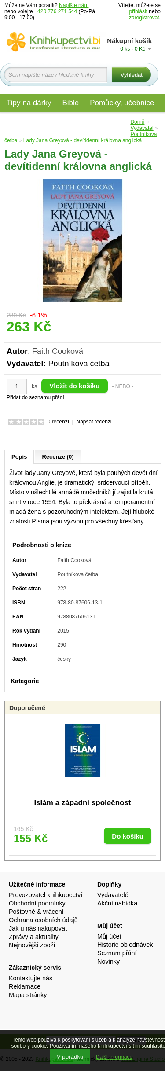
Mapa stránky (28, 994)
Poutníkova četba (78, 363)
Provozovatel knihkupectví (45, 894)
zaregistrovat (144, 18)
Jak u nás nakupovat (38, 928)
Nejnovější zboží (32, 945)
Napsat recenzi (93, 422)
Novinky (108, 961)
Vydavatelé (112, 894)
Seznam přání (117, 953)
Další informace (114, 1057)
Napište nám (73, 5)
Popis (19, 456)
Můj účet (109, 936)
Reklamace (24, 986)
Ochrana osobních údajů (43, 920)
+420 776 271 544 (55, 11)
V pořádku (70, 1056)
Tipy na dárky (29, 103)
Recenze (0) (57, 456)
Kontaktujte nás (30, 978)
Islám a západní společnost (82, 803)
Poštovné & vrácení (36, 911)
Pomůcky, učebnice (122, 103)
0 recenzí (58, 422)
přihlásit (138, 11)
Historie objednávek (125, 944)
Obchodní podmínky (37, 903)
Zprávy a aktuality (34, 936)
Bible (70, 103)
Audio (84, 122)
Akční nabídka (117, 903)
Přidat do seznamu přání (35, 397)
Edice (114, 122)
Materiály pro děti (35, 122)
